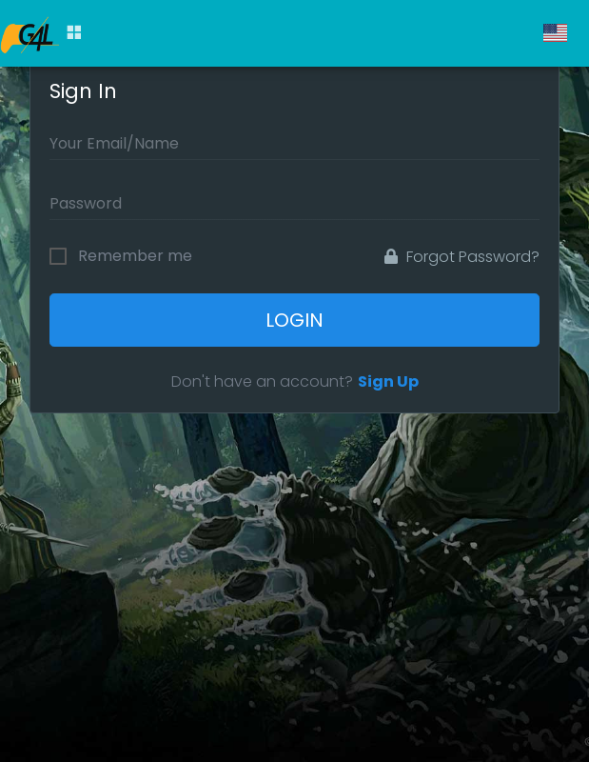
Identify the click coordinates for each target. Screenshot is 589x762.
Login (294, 320)
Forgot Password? (462, 257)
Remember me (135, 256)
